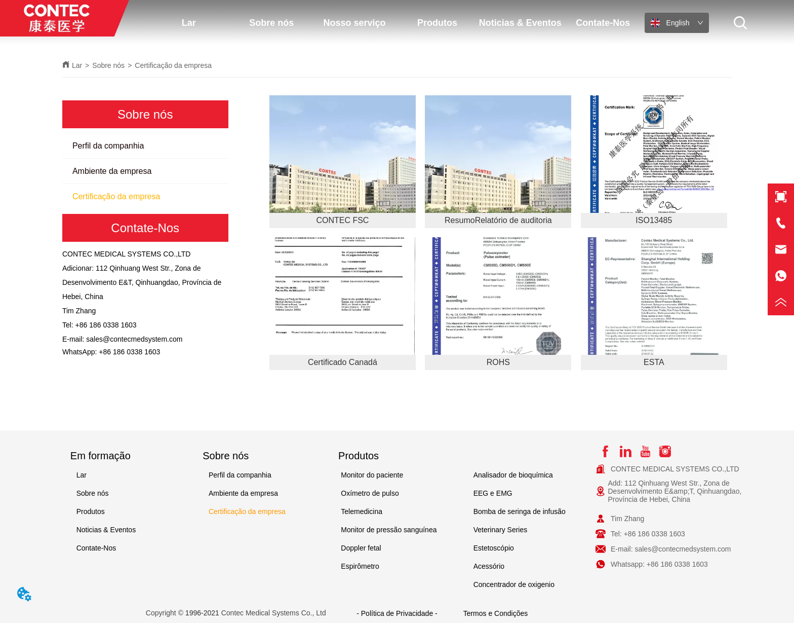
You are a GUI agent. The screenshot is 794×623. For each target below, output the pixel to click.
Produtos (437, 23)
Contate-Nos (603, 23)
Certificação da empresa (173, 65)
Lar (189, 23)
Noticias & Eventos (520, 23)
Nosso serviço (354, 23)
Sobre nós (271, 23)
